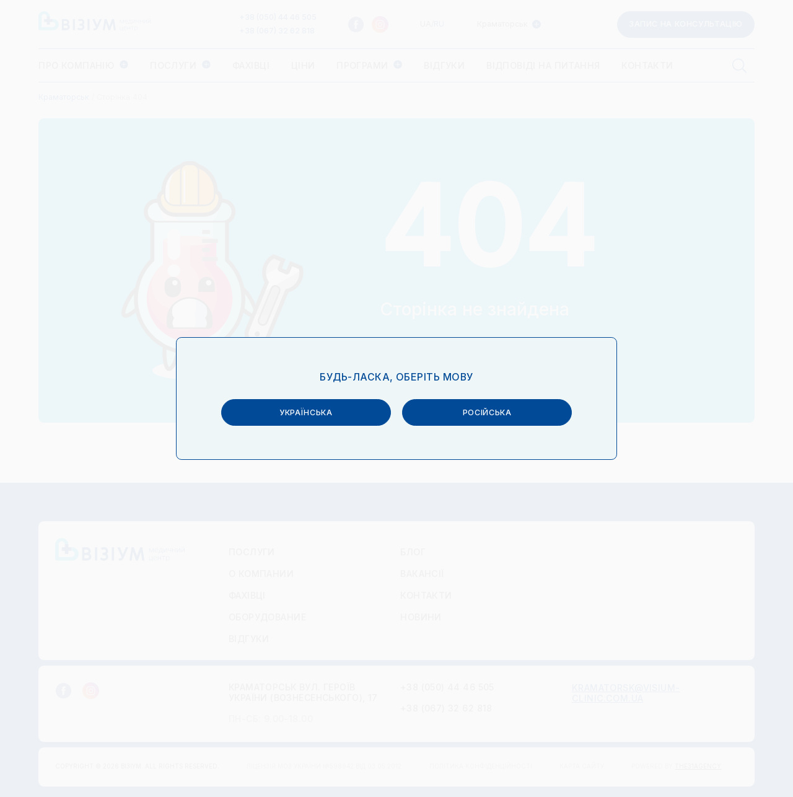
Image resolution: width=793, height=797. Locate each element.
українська (305, 410)
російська (487, 410)
